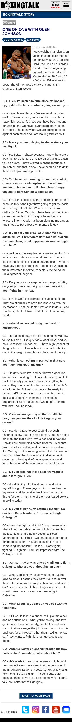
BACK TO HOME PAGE (36, 695)
